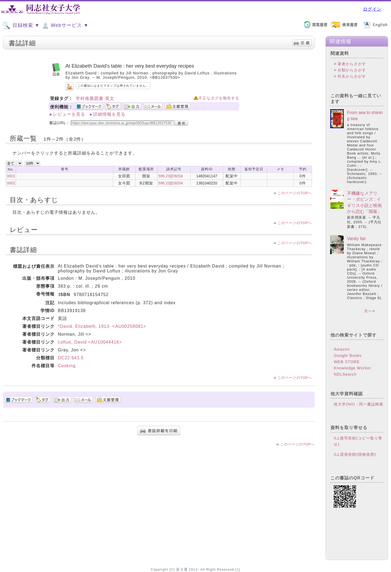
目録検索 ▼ (21, 25)
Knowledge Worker (352, 368)
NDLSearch (345, 374)
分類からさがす (352, 70)
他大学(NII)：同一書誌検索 (358, 404)
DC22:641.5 (71, 358)
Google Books (347, 355)
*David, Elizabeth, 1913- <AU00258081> (102, 326)
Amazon (342, 349)
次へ (368, 311)
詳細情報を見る (109, 114)
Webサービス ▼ (65, 25)
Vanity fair (356, 238)
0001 (11, 176)
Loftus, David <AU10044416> (90, 342)
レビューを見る (69, 114)
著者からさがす (352, 64)
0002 (11, 183)
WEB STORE (347, 362)
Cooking (67, 365)
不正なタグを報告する (218, 98)
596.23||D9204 (170, 176)
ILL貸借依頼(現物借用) (355, 454)
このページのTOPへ (295, 193)
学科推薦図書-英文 (95, 98)
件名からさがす (352, 76)
